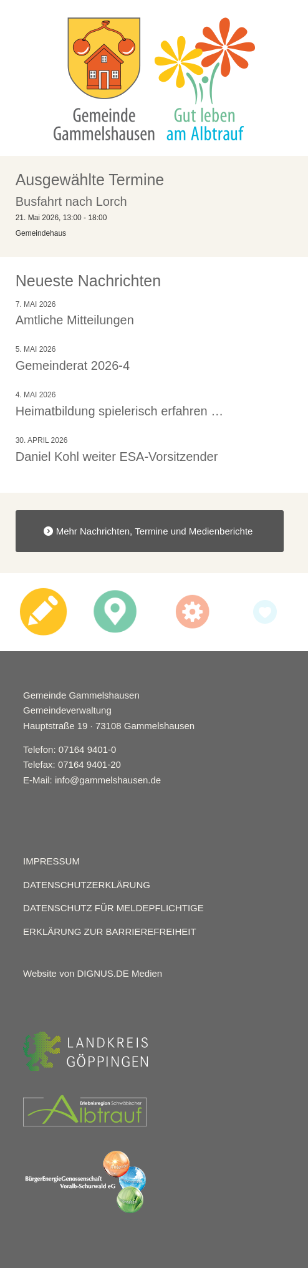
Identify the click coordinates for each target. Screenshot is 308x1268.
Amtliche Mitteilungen (75, 320)
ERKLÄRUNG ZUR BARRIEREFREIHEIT (109, 931)
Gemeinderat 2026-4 (73, 365)
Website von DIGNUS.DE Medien (92, 973)
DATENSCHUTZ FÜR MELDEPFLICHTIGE (113, 908)
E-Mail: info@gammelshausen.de (92, 780)
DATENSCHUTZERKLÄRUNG (86, 884)
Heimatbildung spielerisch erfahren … (120, 411)
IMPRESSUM (51, 861)
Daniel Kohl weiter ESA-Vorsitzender (117, 456)
